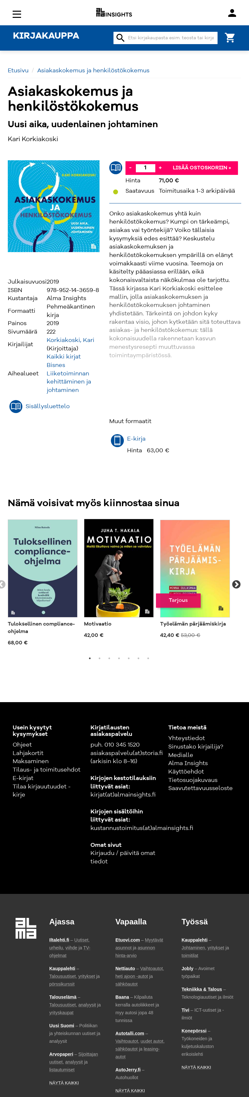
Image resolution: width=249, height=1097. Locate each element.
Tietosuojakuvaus (193, 780)
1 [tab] (90, 658)
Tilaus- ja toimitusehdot (46, 770)
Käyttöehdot (186, 772)
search (120, 37)
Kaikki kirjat (64, 357)
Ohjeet (22, 745)
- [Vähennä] (130, 168)
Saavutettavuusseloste (200, 788)
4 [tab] (119, 658)
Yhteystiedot (186, 738)
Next (236, 585)
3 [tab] (109, 658)
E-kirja (136, 439)
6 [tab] (138, 658)
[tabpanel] (43, 584)
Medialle (180, 755)
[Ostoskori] (230, 37)
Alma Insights (188, 763)
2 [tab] (99, 658)
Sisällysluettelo (48, 406)
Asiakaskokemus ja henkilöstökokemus (93, 71)
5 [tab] (128, 658)
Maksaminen (31, 761)
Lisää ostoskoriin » (202, 168)
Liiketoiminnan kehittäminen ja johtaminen (69, 382)
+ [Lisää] (160, 168)
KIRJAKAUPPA (46, 36)
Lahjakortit (28, 753)
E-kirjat (23, 778)
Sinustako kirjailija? (195, 747)
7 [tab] (148, 658)
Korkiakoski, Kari (70, 340)
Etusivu (18, 71)
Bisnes (56, 365)
